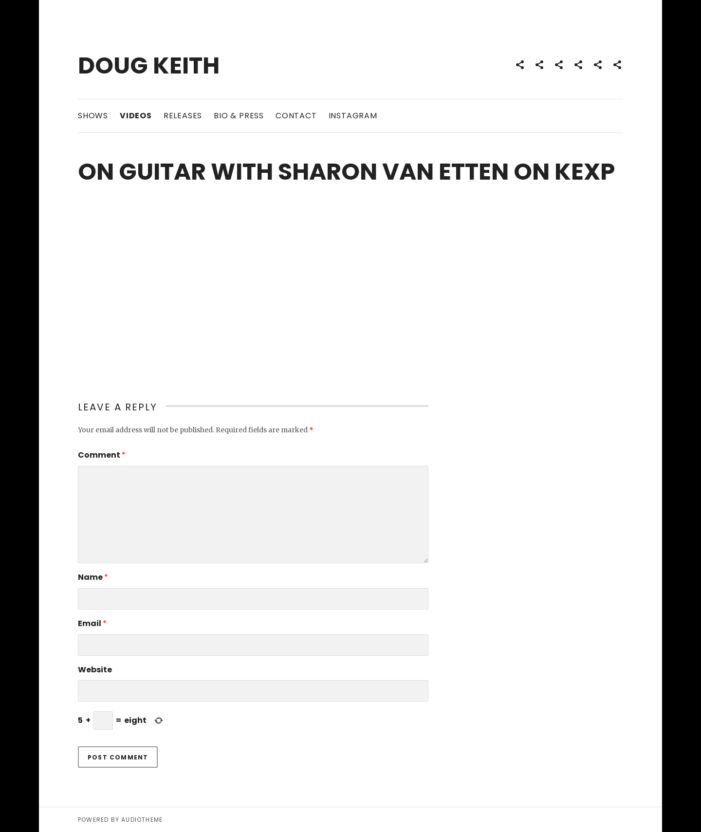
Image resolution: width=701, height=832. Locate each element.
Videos (136, 115)
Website (95, 669)
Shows (93, 115)
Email (92, 623)
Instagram (353, 115)
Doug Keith (149, 65)
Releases (183, 115)
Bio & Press (239, 115)
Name (93, 577)
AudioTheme (142, 819)
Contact (296, 115)
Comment (102, 455)
